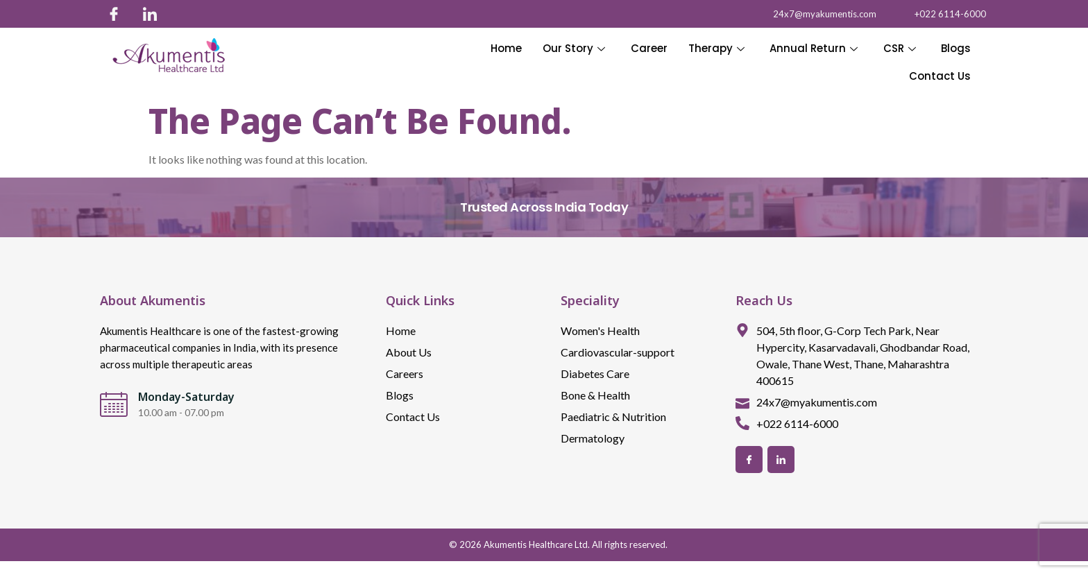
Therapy (717, 48)
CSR (899, 48)
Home (507, 48)
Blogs (956, 48)
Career (649, 48)
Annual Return (814, 48)
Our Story (575, 48)
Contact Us (940, 76)
